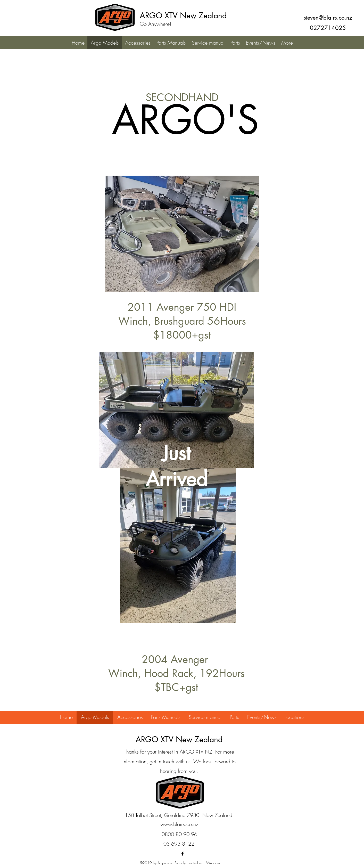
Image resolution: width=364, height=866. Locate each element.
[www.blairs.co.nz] (179, 824)
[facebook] (182, 853)
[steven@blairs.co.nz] (328, 17)
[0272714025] (328, 28)
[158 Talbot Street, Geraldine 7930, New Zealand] (178, 815)
